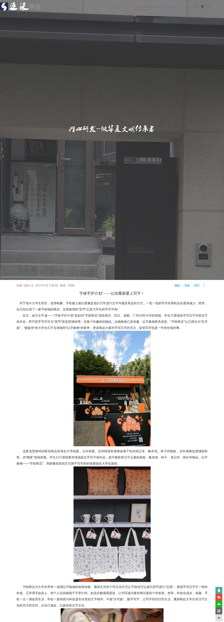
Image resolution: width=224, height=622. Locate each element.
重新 (177, 285)
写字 (196, 285)
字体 (187, 285)
